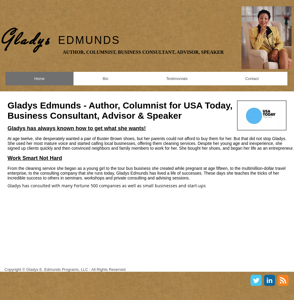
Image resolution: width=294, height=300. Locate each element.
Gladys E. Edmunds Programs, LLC (57, 269)
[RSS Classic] (283, 280)
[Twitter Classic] (256, 280)
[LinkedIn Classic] (269, 280)
